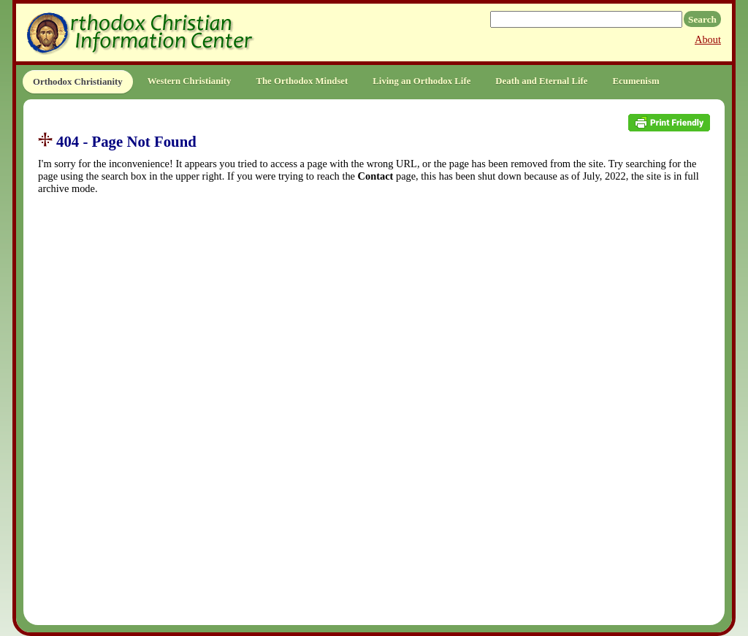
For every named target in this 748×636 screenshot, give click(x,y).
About (708, 39)
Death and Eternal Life (541, 81)
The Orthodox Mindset (302, 81)
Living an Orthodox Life (421, 81)
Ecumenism (636, 81)
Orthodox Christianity (78, 82)
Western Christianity (190, 81)
